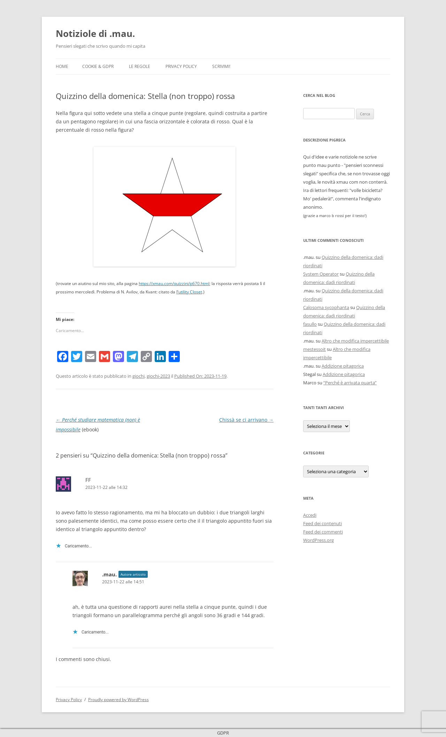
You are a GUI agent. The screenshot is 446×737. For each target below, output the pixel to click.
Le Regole (139, 66)
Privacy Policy (181, 66)
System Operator (321, 274)
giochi (138, 376)
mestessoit (314, 349)
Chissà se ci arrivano (246, 419)
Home (62, 66)
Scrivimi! (221, 66)
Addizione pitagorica (343, 366)
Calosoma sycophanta (326, 307)
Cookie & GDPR (98, 66)
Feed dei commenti (323, 532)
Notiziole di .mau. (95, 33)
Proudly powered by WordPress (118, 700)
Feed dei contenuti (322, 523)
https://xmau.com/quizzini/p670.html (174, 283)
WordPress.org (318, 540)
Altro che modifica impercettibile (355, 341)
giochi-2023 (158, 376)
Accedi (309, 515)
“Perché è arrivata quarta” (350, 382)
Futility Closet (189, 291)
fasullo (310, 324)
